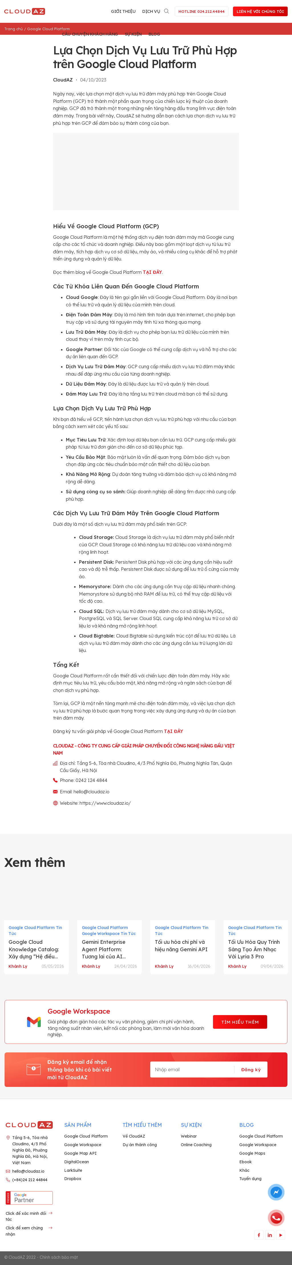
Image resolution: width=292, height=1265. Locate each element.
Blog (154, 34)
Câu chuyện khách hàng (90, 34)
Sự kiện (133, 34)
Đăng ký (251, 1069)
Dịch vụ (151, 11)
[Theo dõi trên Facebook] (259, 1235)
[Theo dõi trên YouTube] (280, 1235)
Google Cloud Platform (48, 29)
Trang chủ (13, 29)
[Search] (166, 10)
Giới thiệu (123, 11)
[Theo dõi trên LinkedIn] (270, 1235)
